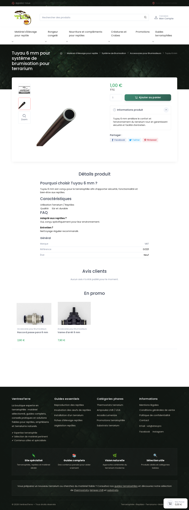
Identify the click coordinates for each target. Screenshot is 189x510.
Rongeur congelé (53, 33)
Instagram (158, 431)
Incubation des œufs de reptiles (72, 409)
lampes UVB (96, 489)
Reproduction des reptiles (69, 404)
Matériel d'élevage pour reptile (26, 33)
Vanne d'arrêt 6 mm (69, 332)
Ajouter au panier (148, 97)
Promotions (143, 32)
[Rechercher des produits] (94, 17)
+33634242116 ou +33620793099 (49, 3)
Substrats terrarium (108, 424)
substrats (112, 489)
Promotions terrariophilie (111, 419)
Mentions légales (149, 404)
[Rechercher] (145, 17)
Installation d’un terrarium (68, 414)
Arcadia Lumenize (107, 414)
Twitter (134, 139)
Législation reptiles (65, 424)
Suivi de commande (164, 3)
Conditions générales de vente (157, 409)
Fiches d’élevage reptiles (68, 419)
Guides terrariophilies (163, 33)
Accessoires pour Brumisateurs (31, 329)
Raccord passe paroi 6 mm (32, 332)
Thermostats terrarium (110, 404)
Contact (144, 419)
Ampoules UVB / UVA (108, 409)
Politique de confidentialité (154, 414)
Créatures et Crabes (119, 33)
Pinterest (150, 139)
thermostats (81, 489)
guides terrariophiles (126, 485)
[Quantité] (116, 97)
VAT (147, 243)
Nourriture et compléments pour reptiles (85, 33)
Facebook (118, 139)
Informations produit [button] (141, 110)
